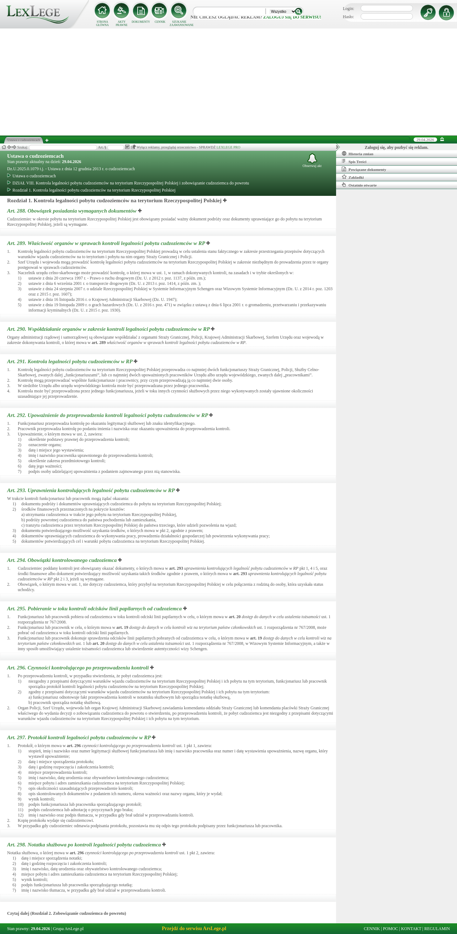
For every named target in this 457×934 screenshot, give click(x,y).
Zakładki (353, 176)
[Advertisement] (228, 82)
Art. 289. (106, 243)
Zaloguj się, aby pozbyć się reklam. (397, 147)
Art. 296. (78, 668)
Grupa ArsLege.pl (68, 928)
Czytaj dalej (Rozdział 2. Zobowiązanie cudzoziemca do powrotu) (66, 913)
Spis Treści (354, 161)
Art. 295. (95, 608)
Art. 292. (108, 415)
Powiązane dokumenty (364, 169)
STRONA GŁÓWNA (102, 23)
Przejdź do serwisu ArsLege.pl (194, 928)
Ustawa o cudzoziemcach (35, 156)
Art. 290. (109, 329)
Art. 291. (70, 361)
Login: (348, 8)
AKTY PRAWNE (121, 23)
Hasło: (348, 16)
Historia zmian (357, 153)
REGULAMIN (437, 928)
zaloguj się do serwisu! (292, 17)
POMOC (390, 928)
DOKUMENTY (141, 22)
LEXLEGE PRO (228, 147)
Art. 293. (91, 490)
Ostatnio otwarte (359, 184)
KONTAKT (411, 928)
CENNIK (160, 22)
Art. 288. (72, 211)
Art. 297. (79, 737)
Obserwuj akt (312, 160)
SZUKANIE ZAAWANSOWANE (179, 23)
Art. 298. (84, 844)
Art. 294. (62, 560)
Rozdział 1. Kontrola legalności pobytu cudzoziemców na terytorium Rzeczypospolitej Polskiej (91, 190)
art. (99, 342)
